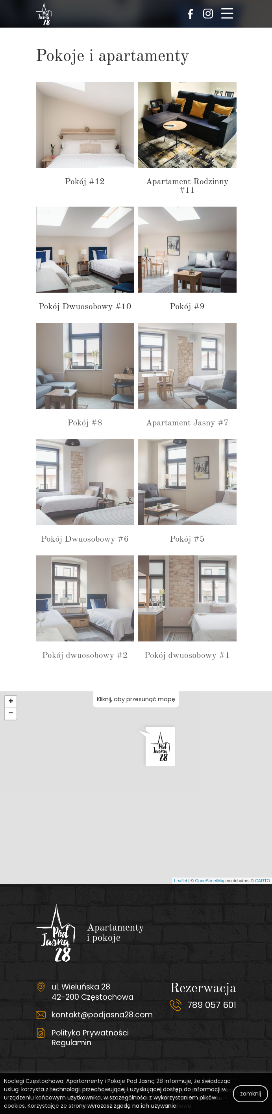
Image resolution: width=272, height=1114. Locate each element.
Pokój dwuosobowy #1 (187, 655)
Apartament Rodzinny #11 (187, 186)
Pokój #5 (187, 539)
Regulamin (71, 1042)
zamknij (250, 1094)
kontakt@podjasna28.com (102, 1014)
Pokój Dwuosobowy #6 (85, 539)
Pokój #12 (85, 182)
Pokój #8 (84, 423)
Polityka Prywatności (90, 1032)
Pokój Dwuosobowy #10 (85, 306)
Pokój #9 (187, 306)
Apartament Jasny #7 (187, 423)
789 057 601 (211, 1005)
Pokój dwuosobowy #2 (85, 655)
